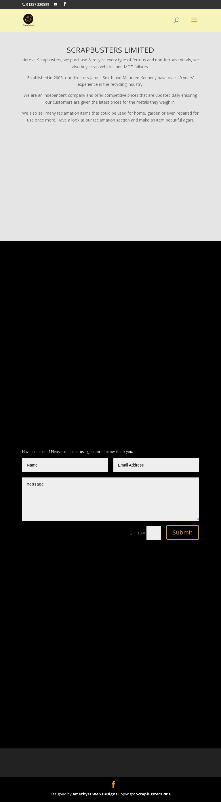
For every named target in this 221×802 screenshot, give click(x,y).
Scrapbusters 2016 (153, 794)
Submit (183, 532)
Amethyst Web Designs (95, 794)
